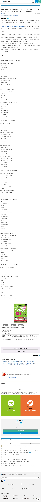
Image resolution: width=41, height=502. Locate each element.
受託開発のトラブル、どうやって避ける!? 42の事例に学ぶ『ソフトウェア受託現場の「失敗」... (19, 361)
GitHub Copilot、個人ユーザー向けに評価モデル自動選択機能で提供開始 (15, 459)
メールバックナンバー (20, 427)
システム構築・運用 (15, 15)
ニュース (3, 488)
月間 (30, 443)
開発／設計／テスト (6, 15)
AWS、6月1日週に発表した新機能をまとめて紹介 (11, 463)
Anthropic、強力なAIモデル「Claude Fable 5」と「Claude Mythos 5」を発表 (16, 452)
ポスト (3, 18)
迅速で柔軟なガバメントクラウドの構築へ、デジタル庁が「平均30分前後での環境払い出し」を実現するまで (21, 450)
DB (1, 15)
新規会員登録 (20, 430)
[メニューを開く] (1, 1)
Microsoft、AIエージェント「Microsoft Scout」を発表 (12, 448)
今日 (10, 443)
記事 (13, 488)
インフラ (11, 15)
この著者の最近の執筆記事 (11, 377)
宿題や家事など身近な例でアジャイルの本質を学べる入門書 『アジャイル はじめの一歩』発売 (19, 363)
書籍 (34, 488)
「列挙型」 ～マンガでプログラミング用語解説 (11, 454)
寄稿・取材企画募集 (10, 484)
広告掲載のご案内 (31, 484)
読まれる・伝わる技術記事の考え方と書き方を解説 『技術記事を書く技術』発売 (16, 364)
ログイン (20, 433)
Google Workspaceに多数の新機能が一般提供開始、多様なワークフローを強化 (16, 461)
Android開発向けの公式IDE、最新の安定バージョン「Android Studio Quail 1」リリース (17, 465)
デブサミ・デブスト (25, 489)
